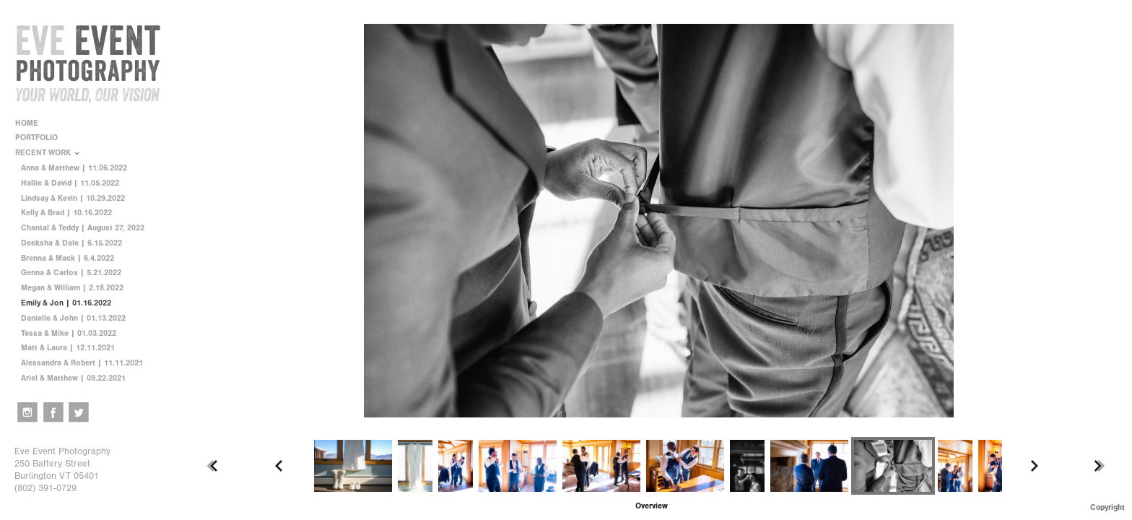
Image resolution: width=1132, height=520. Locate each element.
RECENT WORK (48, 152)
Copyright (1107, 507)
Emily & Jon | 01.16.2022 (66, 303)
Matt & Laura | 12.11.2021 (68, 347)
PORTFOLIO (41, 137)
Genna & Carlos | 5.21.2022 (71, 272)
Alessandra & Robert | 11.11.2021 (82, 363)
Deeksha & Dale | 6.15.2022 (71, 243)
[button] (651, 506)
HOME (26, 123)
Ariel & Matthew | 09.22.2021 (73, 378)
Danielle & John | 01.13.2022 (73, 318)
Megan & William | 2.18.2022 (72, 287)
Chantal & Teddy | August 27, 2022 (82, 228)
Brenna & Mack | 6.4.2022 (67, 258)
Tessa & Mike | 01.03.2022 (68, 333)
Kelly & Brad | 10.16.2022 (66, 212)
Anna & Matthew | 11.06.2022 (74, 168)
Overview (651, 506)
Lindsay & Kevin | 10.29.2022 (73, 198)
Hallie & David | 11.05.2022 (70, 183)
